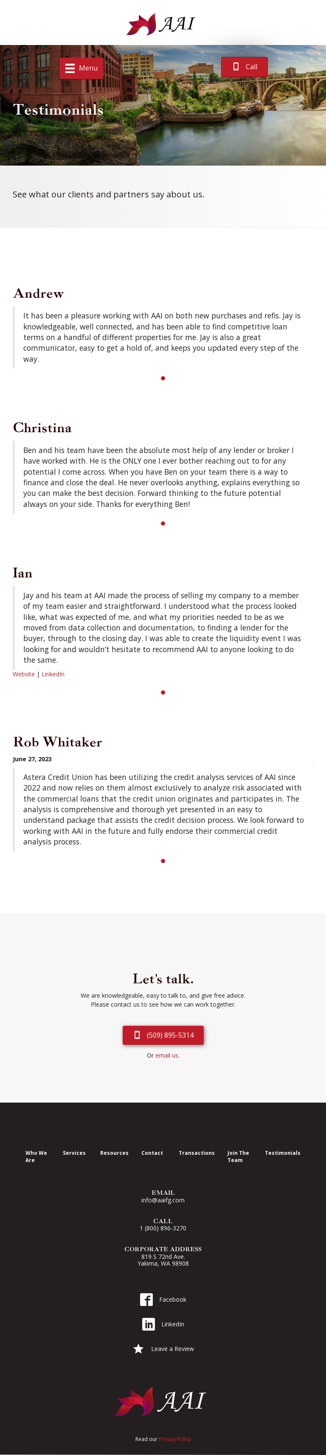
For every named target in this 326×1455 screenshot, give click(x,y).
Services (74, 1152)
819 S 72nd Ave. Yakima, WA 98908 (163, 1260)
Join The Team (238, 1156)
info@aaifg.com (163, 1200)
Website (24, 674)
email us (166, 1055)
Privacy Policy (175, 1439)
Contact (152, 1152)
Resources (114, 1152)
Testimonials (283, 1152)
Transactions (197, 1152)
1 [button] (163, 378)
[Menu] (81, 68)
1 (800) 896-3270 (163, 1228)
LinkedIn (53, 674)
